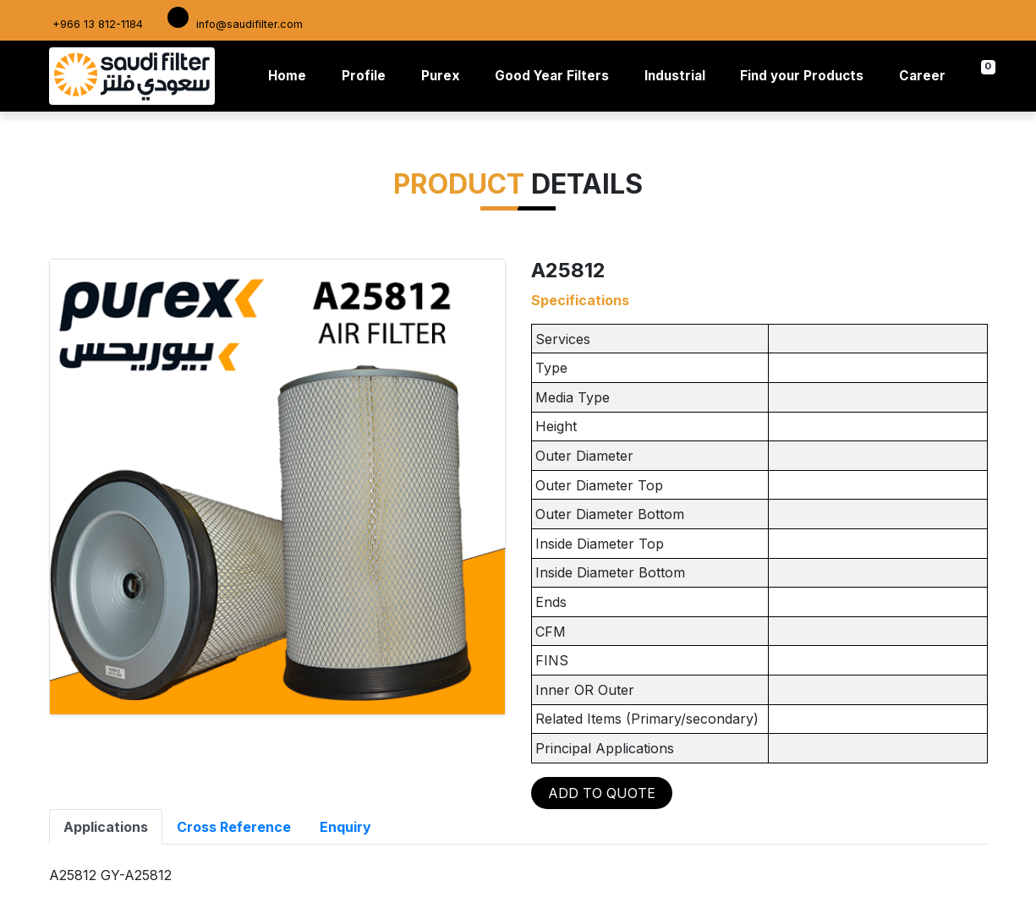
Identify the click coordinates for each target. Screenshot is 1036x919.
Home (290, 75)
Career (922, 76)
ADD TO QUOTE (601, 793)
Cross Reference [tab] (234, 826)
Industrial (674, 76)
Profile (364, 76)
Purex (440, 76)
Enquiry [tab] (345, 826)
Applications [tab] (105, 826)
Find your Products (801, 76)
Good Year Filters (552, 76)
